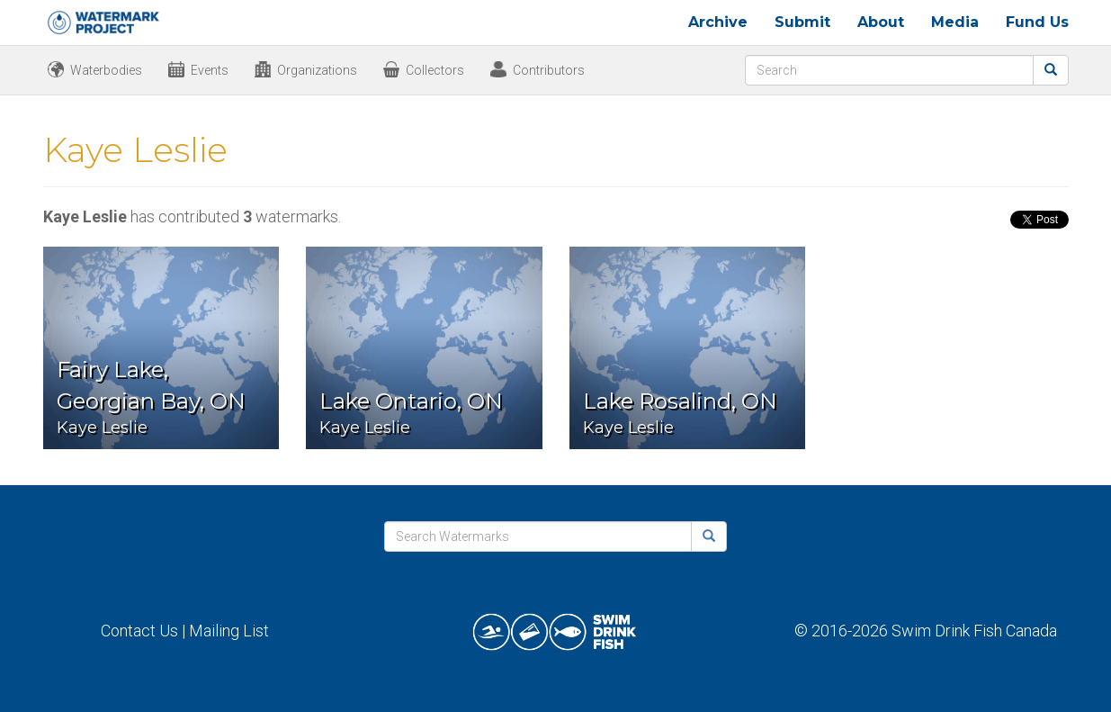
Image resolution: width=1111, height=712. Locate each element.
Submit (802, 22)
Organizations (317, 70)
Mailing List (229, 630)
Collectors (435, 70)
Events (209, 70)
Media (955, 22)
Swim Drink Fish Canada (974, 630)
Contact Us (139, 630)
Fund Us (1037, 22)
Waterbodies (106, 70)
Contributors (549, 70)
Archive (718, 22)
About (880, 22)
